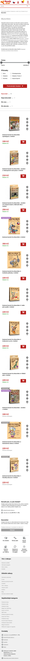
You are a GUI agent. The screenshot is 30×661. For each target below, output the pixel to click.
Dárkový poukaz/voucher (7, 581)
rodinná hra (9, 34)
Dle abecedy (5, 106)
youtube (5, 642)
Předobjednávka (15, 73)
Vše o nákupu (5, 585)
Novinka (4, 78)
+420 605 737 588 (7, 512)
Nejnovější (4, 93)
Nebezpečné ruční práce (13, 40)
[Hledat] (27, 6)
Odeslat (12, 530)
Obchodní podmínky (6, 577)
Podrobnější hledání (15, 86)
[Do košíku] (23, 142)
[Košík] (23, 2)
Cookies (3, 583)
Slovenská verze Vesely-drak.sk (11, 658)
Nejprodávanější (6, 98)
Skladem (4, 76)
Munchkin (3, 12)
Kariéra (3, 589)
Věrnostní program (6, 565)
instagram (6, 644)
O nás (3, 579)
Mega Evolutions (5, 624)
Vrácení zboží (5, 587)
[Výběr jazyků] (14, 2)
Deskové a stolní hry (15, 11)
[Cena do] (18, 65)
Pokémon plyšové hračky (7, 614)
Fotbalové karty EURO (7, 622)
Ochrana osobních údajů (7, 593)
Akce (3, 73)
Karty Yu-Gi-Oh (5, 610)
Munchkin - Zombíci (23, 38)
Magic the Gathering (6, 608)
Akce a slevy (4, 567)
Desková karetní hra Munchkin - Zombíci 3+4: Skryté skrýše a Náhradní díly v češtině (13, 204)
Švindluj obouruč (14, 37)
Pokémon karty (5, 602)
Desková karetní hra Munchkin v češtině (13, 237)
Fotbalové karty (5, 618)
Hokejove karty (5, 606)
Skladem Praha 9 (15, 76)
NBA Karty (4, 612)
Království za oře (22, 37)
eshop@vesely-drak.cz (9, 637)
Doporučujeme (15, 78)
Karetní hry (24, 11)
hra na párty (16, 34)
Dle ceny (3, 102)
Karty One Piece (5, 616)
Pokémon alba (5, 604)
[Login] (18, 2)
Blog (3, 591)
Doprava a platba (6, 562)
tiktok (5, 647)
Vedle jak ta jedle (5, 38)
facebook (6, 639)
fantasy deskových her (6, 35)
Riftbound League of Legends (8, 626)
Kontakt (3, 569)
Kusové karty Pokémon (7, 620)
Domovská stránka (5, 11)
